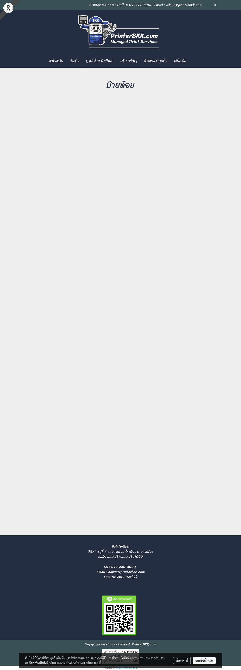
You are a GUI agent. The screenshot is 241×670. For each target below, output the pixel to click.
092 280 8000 (141, 5)
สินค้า (74, 60)
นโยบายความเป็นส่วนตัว (64, 662)
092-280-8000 (123, 567)
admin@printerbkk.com (126, 572)
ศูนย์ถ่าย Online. (100, 60)
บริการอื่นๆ (128, 60)
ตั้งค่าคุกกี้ (182, 660)
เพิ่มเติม (180, 60)
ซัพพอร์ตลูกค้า (155, 60)
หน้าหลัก (56, 60)
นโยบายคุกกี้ (93, 662)
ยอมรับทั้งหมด (204, 660)
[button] (193, 61)
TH (211, 5)
